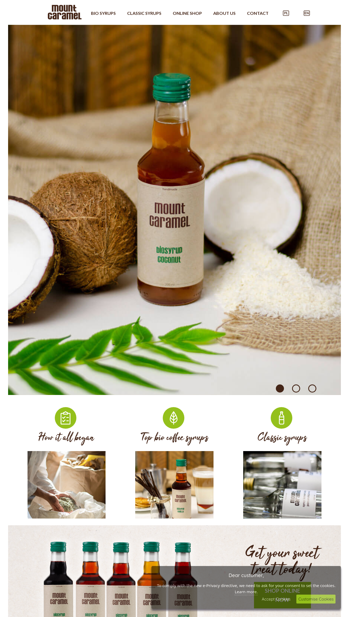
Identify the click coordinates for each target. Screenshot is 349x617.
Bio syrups (103, 13)
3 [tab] (312, 388)
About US (224, 13)
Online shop (187, 13)
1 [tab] (280, 388)
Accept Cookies (276, 599)
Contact (258, 13)
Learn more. (246, 591)
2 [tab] (296, 388)
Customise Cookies (316, 599)
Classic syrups (144, 13)
